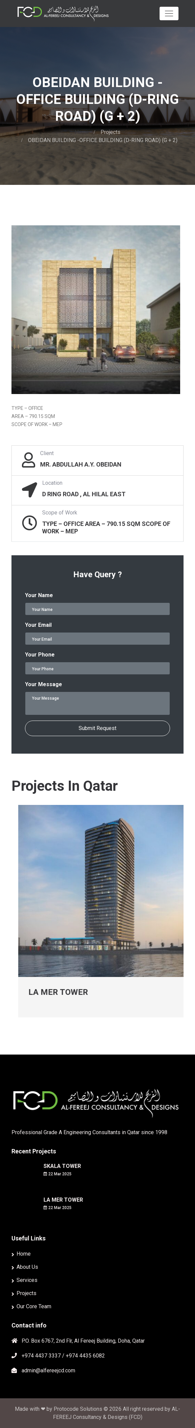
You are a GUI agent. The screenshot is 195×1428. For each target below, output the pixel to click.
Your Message (43, 684)
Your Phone (40, 654)
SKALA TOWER (62, 1166)
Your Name (39, 595)
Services (27, 1280)
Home (82, 132)
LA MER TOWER (76, 992)
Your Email (38, 625)
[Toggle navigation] (169, 13)
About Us (27, 1267)
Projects (110, 132)
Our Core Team (34, 1306)
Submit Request (97, 728)
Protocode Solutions (79, 1409)
